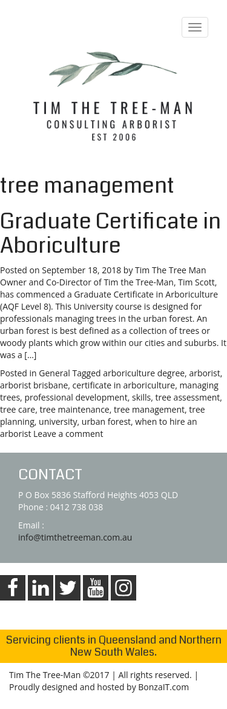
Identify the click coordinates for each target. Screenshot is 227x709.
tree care (17, 409)
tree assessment (188, 397)
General (54, 373)
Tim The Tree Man (170, 270)
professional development (75, 397)
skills (141, 397)
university (58, 421)
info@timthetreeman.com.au (75, 537)
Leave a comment (68, 433)
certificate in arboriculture (124, 385)
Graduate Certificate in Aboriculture (110, 233)
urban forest (106, 421)
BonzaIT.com (163, 687)
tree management (149, 409)
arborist (204, 373)
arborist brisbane (34, 385)
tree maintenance (74, 409)
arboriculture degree (144, 373)
